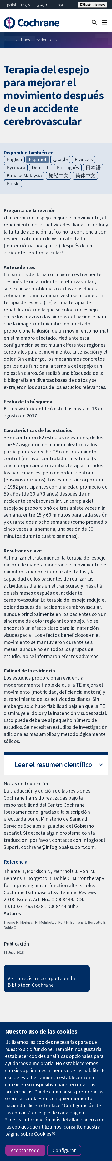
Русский (16, 167)
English (26, 4)
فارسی (42, 4)
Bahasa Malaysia (24, 175)
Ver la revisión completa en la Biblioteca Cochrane (41, 981)
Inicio (8, 39)
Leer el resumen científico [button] (53, 764)
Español (10, 4)
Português (68, 167)
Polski (13, 183)
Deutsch (41, 167)
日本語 (93, 167)
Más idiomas (92, 4)
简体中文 (85, 175)
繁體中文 (59, 175)
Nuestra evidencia (36, 39)
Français (59, 4)
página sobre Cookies (28, 1134)
